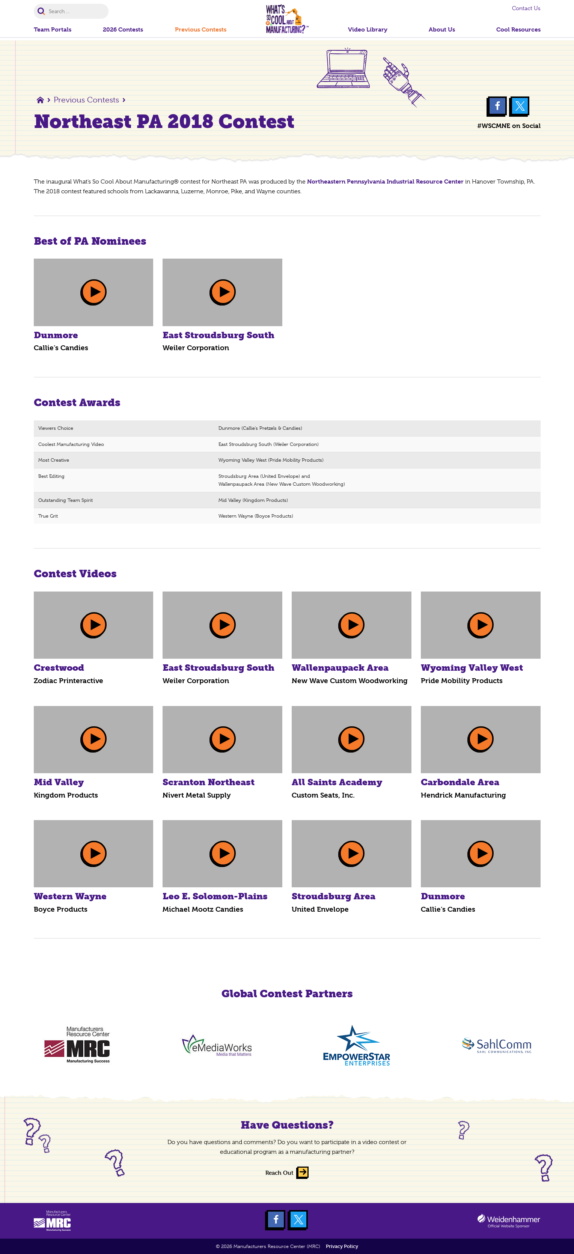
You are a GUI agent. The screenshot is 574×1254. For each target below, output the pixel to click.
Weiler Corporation (196, 348)
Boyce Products (60, 909)
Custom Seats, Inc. (323, 795)
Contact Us (526, 8)
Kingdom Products (66, 795)
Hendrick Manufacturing (463, 795)
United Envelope (320, 909)
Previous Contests (86, 99)
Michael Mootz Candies (203, 909)
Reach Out (279, 1172)
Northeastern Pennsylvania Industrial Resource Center (385, 181)
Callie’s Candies (61, 348)
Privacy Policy (342, 1246)
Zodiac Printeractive (68, 681)
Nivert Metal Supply (197, 795)
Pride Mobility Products (462, 681)
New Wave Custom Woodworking (350, 681)
